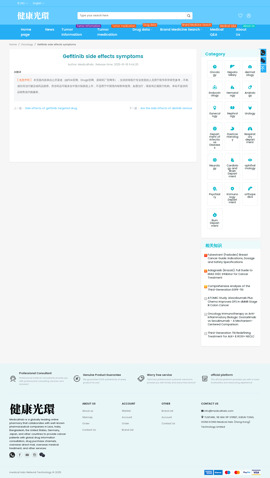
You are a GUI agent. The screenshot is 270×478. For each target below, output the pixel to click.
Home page (26, 32)
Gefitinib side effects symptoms (56, 44)
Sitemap (87, 417)
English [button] (37, 3)
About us (87, 410)
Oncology (27, 44)
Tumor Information (78, 31)
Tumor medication (113, 31)
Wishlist (126, 410)
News (49, 29)
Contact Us (89, 429)
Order (86, 423)
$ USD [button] (21, 3)
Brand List (128, 429)
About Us (244, 31)
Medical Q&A (221, 31)
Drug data (144, 28)
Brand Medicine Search (183, 28)
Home (13, 44)
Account (127, 417)
